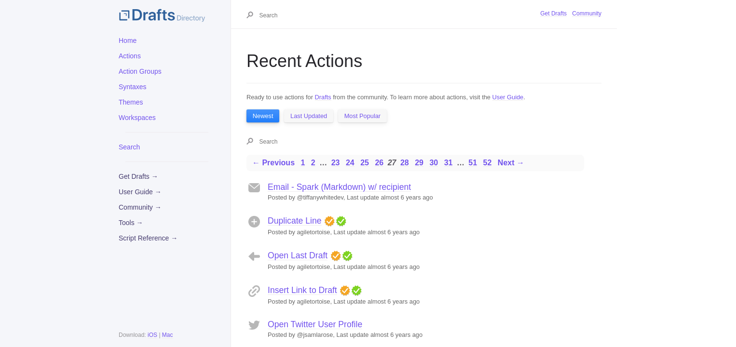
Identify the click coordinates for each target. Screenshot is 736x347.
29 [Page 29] (419, 163)
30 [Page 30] (433, 163)
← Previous (273, 163)
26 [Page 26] (379, 163)
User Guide (508, 97)
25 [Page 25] (364, 163)
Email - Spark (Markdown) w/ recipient (339, 187)
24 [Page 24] (350, 163)
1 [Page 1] (302, 163)
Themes (131, 102)
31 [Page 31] (448, 163)
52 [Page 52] (487, 163)
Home (127, 40)
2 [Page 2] (313, 163)
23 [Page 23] (335, 163)
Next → (511, 163)
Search (129, 147)
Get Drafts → (138, 176)
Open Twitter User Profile (315, 324)
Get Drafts (553, 13)
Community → (140, 207)
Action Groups (140, 71)
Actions (130, 56)
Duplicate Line (295, 221)
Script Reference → (148, 238)
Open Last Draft (297, 255)
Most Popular (362, 116)
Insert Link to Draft (302, 290)
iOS (152, 335)
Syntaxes (133, 87)
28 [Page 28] (404, 163)
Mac (167, 335)
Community (586, 13)
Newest (263, 116)
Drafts (323, 97)
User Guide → (140, 192)
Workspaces (137, 117)
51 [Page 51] (472, 163)
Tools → (131, 223)
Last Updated (308, 116)
